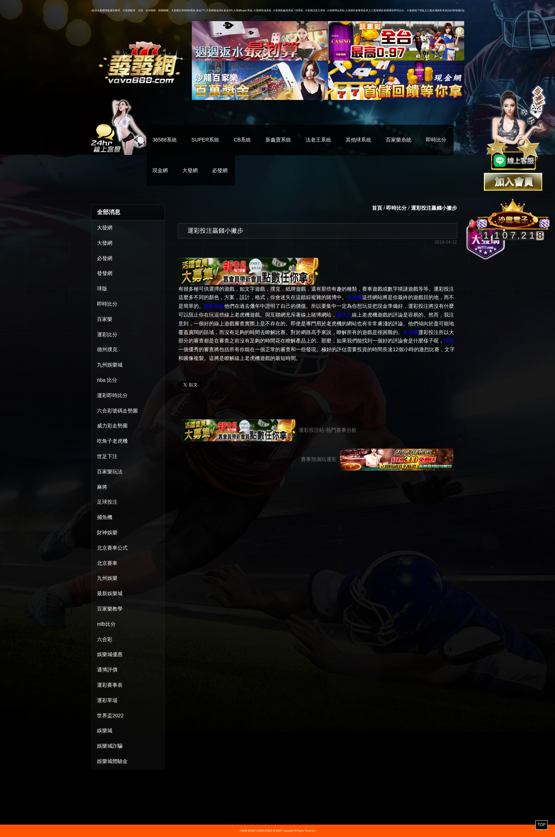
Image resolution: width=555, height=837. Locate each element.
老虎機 (354, 297)
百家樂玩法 (110, 471)
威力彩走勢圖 (112, 426)
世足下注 (107, 456)
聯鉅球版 (214, 306)
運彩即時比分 (112, 395)
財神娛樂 (107, 532)
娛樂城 (104, 730)
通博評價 (107, 670)
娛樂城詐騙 (110, 746)
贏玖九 (344, 315)
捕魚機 (104, 517)
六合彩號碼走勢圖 (117, 411)
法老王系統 (318, 140)
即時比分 (436, 140)
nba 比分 (107, 380)
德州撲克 (107, 349)
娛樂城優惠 (110, 654)
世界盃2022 (110, 715)
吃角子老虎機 (112, 441)
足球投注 (107, 502)
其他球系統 (358, 140)
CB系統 (242, 140)
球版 (102, 288)
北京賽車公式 (112, 548)
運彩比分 (107, 334)
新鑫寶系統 (278, 140)
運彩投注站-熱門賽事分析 (269, 430)
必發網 (220, 170)
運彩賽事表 (110, 685)
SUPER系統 (205, 140)
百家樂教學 (110, 609)
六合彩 (104, 639)
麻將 (102, 487)
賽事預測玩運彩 (377, 459)
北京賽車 (107, 563)
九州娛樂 (107, 578)
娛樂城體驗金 (112, 761)
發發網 (104, 273)
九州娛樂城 (110, 365)
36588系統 (164, 140)
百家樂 (104, 319)
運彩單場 (107, 700)
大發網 (190, 170)
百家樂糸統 (398, 140)
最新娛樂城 (110, 593)
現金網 (160, 170)
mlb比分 (106, 624)
